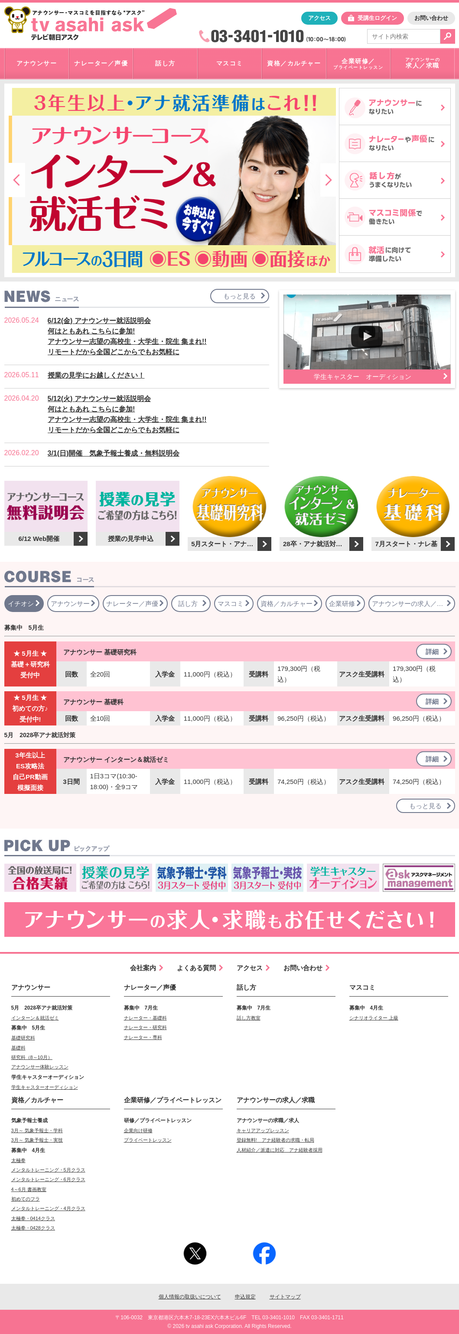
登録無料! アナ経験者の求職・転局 (275, 1140)
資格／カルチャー (37, 1100)
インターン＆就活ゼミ (35, 1017)
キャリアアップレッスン (263, 1130)
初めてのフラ (25, 1198)
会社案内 (143, 967)
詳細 (432, 651)
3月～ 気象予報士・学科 (37, 1130)
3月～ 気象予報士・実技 (37, 1140)
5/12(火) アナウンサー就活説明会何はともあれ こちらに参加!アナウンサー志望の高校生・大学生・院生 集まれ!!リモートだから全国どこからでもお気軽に (127, 414)
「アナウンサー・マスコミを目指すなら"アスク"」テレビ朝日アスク (90, 23)
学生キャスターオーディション (44, 1087)
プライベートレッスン (148, 1140)
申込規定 (245, 1297)
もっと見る (239, 296)
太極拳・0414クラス (33, 1218)
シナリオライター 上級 (373, 1017)
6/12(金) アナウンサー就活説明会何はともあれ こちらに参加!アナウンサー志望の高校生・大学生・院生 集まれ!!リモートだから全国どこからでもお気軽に (127, 336)
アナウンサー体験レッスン (39, 1066)
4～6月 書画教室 (28, 1189)
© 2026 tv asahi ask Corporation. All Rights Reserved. (229, 1326)
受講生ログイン (377, 18)
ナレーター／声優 (150, 987)
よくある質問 (196, 967)
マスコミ (362, 987)
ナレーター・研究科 (145, 1027)
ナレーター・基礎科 (145, 1017)
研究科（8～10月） (31, 1057)
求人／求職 (276, 1100)
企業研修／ (172, 1100)
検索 (447, 36)
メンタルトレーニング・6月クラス (48, 1179)
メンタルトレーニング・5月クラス (48, 1169)
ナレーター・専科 (143, 1037)
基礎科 (18, 1047)
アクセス (319, 18)
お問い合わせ (431, 18)
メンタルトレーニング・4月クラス (48, 1208)
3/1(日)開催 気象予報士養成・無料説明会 (114, 453)
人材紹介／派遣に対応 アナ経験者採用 (279, 1150)
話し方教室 (248, 1017)
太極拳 (18, 1160)
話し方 (246, 987)
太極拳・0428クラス (33, 1227)
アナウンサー (30, 987)
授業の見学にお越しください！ (96, 375)
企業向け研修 (138, 1130)
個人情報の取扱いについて (190, 1297)
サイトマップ (285, 1297)
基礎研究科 (23, 1037)
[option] (172, 180)
